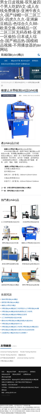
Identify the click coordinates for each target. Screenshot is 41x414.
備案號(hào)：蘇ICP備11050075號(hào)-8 (19, 382)
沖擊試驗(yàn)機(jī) (6, 361)
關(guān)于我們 (11, 371)
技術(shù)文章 (6, 64)
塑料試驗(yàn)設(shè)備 (15, 191)
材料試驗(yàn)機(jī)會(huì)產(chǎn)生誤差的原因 (18, 330)
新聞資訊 (35, 61)
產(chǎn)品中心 (20, 82)
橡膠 (5, 149)
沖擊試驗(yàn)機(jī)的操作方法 (12, 324)
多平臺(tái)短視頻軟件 (7, 358)
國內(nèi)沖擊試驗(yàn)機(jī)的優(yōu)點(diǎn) (17, 320)
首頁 (5, 61)
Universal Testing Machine (9, 352)
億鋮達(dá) (22, 355)
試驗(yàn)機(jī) (6, 395)
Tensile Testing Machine (28, 352)
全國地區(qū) (25, 64)
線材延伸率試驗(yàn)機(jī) (10, 285)
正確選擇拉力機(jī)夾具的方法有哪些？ (15, 333)
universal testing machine (25, 358)
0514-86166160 (39, 55)
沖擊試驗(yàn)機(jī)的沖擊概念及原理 (14, 314)
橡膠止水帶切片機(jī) (9, 305)
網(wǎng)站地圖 (6, 377)
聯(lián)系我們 (15, 64)
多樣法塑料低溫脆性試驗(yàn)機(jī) (19, 188)
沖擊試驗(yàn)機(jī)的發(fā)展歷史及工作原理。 (18, 311)
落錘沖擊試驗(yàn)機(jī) (10, 299)
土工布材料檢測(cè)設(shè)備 (12, 317)
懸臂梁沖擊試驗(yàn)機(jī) (10, 302)
